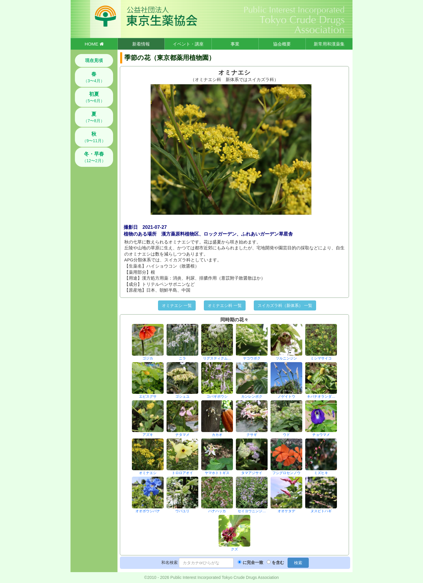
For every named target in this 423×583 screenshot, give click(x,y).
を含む (278, 562)
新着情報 (141, 43)
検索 (298, 562)
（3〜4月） (94, 77)
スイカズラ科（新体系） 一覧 (285, 305)
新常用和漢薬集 (329, 43)
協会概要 (282, 43)
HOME (94, 43)
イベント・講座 (188, 43)
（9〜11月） (93, 137)
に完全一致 (253, 562)
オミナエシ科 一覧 (225, 305)
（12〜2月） (93, 157)
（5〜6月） (94, 97)
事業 (235, 43)
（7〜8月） (94, 117)
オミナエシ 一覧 (177, 305)
